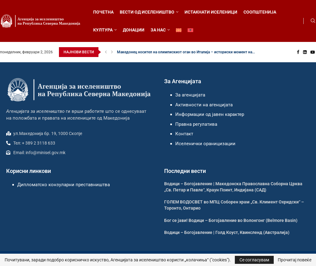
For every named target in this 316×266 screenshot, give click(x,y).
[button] (105, 52)
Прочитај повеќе (294, 260)
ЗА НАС (158, 29)
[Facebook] (298, 52)
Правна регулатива (196, 124)
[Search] (313, 20)
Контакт (184, 134)
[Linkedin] (305, 52)
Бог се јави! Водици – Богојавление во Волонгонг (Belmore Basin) (230, 220)
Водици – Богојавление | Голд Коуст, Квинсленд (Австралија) (226, 232)
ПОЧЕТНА (103, 12)
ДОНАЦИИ (133, 29)
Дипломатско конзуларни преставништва (63, 184)
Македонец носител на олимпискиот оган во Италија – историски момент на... (186, 52)
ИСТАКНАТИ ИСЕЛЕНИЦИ (211, 12)
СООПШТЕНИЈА (259, 12)
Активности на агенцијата (204, 105)
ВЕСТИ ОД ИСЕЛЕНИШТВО (147, 12)
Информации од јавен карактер (209, 114)
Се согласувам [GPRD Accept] (254, 259)
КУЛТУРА (103, 29)
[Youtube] (312, 52)
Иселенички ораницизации (205, 143)
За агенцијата (190, 95)
